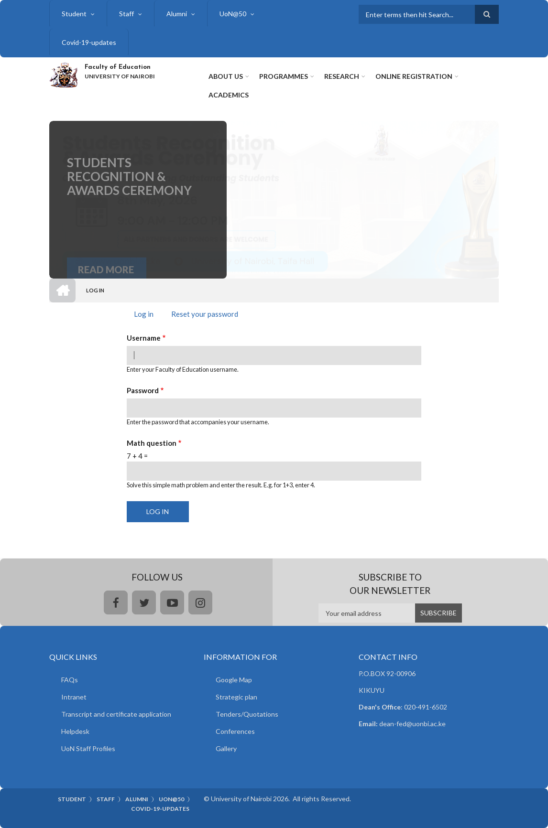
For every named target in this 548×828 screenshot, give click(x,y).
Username (144, 337)
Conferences (235, 731)
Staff (126, 14)
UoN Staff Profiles (88, 748)
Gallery (226, 748)
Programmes (283, 76)
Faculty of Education (118, 67)
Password (143, 390)
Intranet (74, 697)
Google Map (234, 680)
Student (74, 14)
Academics (228, 95)
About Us (225, 76)
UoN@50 (232, 14)
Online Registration (413, 76)
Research (341, 76)
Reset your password (204, 314)
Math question (151, 443)
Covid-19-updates (89, 42)
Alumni (176, 14)
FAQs (69, 680)
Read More (106, 276)
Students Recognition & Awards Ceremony (129, 187)
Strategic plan (236, 697)
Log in (147, 315)
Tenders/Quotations (247, 714)
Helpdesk (75, 731)
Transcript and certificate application (116, 714)
